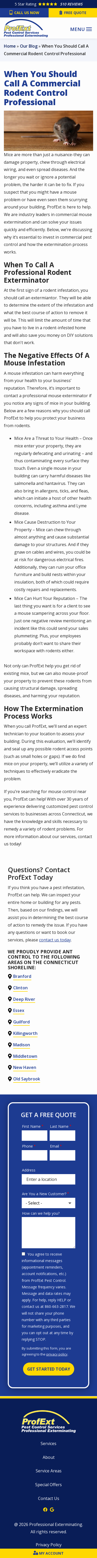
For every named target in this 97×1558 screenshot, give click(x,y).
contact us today (55, 940)
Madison (21, 1045)
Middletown (25, 1056)
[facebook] (45, 1509)
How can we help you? (40, 1213)
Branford (22, 976)
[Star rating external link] (48, 4)
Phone (27, 1146)
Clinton (20, 988)
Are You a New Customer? (44, 1193)
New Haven (24, 1067)
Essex (18, 1010)
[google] (52, 1509)
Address (28, 1170)
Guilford (21, 1022)
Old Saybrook (26, 1079)
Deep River (24, 999)
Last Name (59, 1126)
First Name (31, 1126)
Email (54, 1146)
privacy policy (57, 1354)
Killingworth (25, 1033)
